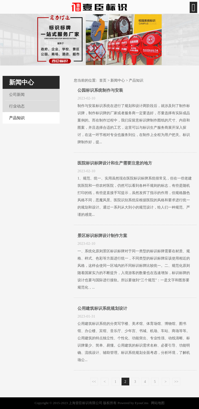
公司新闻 (17, 94)
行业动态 (17, 106)
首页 (102, 80)
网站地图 (158, 403)
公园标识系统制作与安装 (100, 90)
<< (94, 382)
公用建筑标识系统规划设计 (102, 308)
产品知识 (17, 118)
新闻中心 (117, 80)
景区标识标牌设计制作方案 (102, 235)
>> (176, 382)
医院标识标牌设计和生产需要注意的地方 (114, 163)
